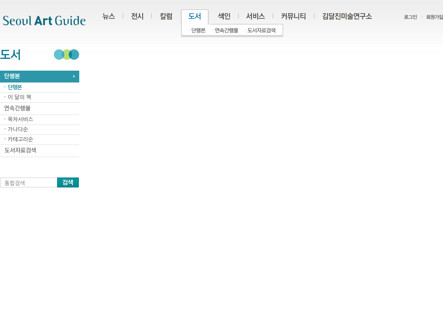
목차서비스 (20, 119)
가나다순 (18, 129)
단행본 (15, 87)
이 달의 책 (19, 97)
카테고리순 (20, 139)
